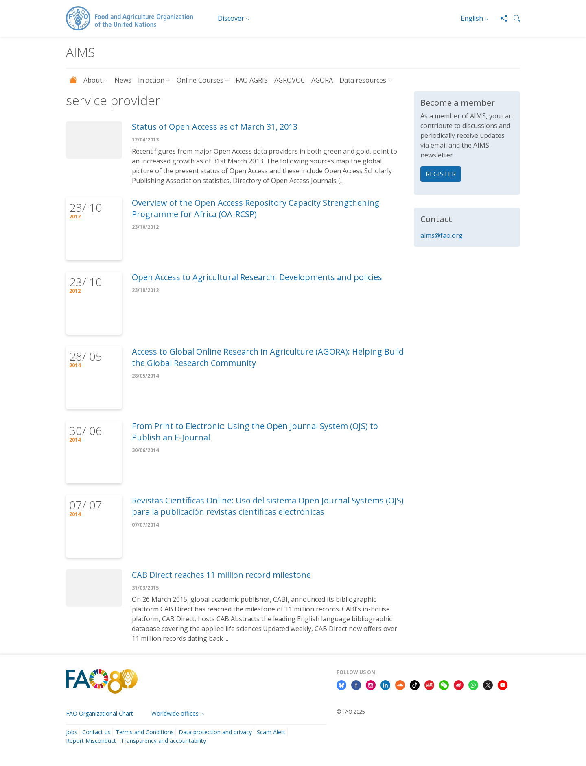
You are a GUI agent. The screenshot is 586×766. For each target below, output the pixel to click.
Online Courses (200, 80)
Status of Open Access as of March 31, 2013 (214, 126)
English (472, 18)
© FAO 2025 (351, 711)
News (122, 80)
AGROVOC (289, 80)
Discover (231, 18)
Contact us (96, 732)
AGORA (322, 80)
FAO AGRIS (252, 80)
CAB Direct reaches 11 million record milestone (221, 574)
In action (151, 80)
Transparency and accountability (163, 740)
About (92, 80)
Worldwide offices (175, 713)
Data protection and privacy (215, 732)
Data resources (362, 80)
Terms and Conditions (145, 732)
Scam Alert (271, 732)
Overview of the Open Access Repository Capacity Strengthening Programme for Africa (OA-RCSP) (255, 208)
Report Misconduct (91, 740)
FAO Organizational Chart (99, 713)
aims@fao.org (441, 235)
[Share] (500, 18)
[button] (513, 18)
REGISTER (441, 174)
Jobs (71, 732)
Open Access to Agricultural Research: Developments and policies (257, 277)
